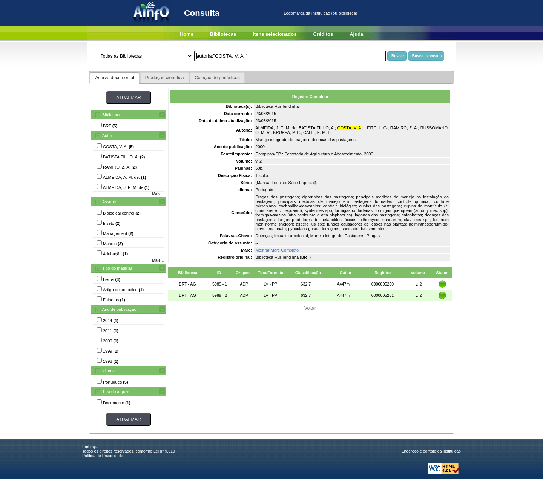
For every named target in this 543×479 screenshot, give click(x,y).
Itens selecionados (274, 34)
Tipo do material (117, 268)
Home (186, 34)
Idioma (108, 370)
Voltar (310, 308)
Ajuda (356, 34)
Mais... (158, 194)
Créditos (323, 34)
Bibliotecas (223, 34)
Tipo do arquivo (116, 391)
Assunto (109, 202)
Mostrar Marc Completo (277, 250)
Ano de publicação (119, 309)
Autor (107, 135)
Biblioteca (111, 114)
